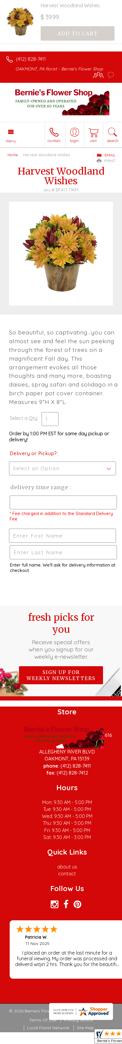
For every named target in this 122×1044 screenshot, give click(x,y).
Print (106, 160)
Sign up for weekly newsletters (61, 675)
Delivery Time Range (39, 487)
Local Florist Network (48, 1027)
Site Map (85, 1027)
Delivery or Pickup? (33, 453)
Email (106, 155)
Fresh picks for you (61, 635)
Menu (11, 140)
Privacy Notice (78, 1020)
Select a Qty (23, 418)
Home (13, 154)
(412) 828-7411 (31, 59)
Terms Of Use (42, 1020)
